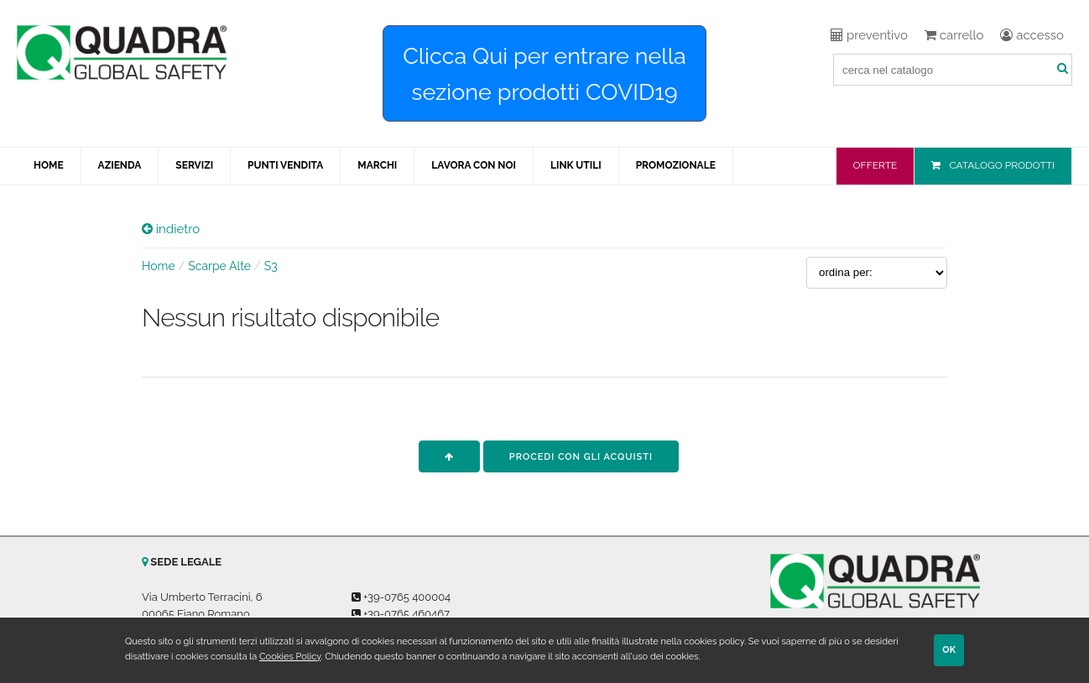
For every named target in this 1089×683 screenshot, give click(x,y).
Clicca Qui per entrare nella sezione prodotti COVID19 (544, 74)
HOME (49, 165)
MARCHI (377, 165)
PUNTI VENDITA (285, 165)
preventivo (869, 35)
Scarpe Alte (219, 266)
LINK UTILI (576, 165)
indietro (171, 229)
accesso (1032, 35)
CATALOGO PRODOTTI (1002, 165)
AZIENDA (120, 165)
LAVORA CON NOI (473, 165)
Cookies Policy (289, 656)
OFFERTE (875, 165)
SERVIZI (194, 165)
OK (949, 649)
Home (158, 266)
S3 (271, 266)
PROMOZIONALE (676, 165)
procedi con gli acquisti (581, 456)
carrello (954, 35)
